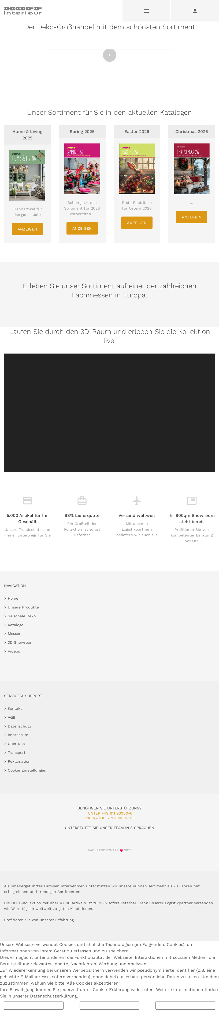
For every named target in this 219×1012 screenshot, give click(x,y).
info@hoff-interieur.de (110, 818)
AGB (11, 717)
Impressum (18, 735)
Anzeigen (27, 229)
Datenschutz (19, 726)
